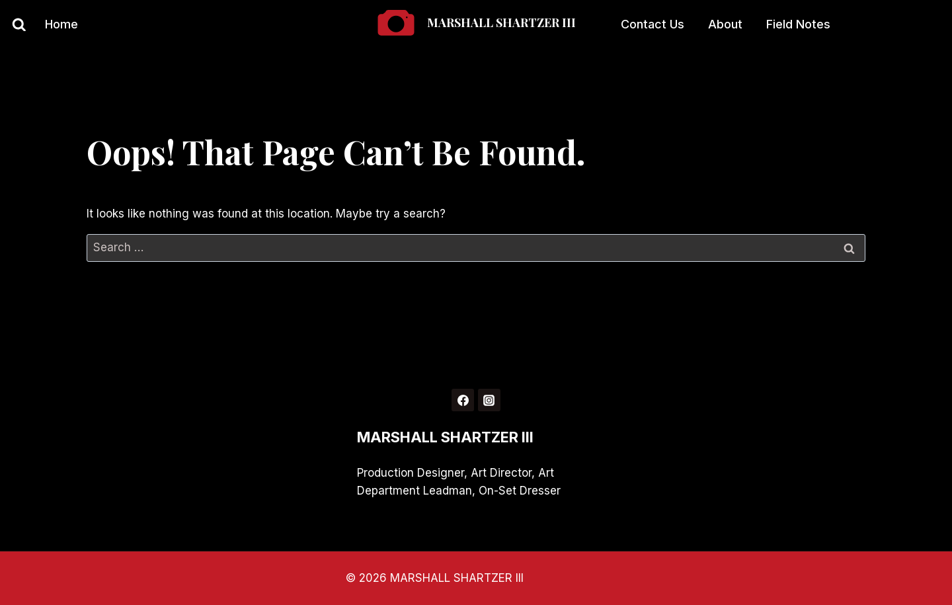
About (725, 24)
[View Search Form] (13, 25)
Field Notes (798, 24)
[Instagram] (489, 400)
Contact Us (652, 24)
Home (61, 24)
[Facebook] (463, 400)
